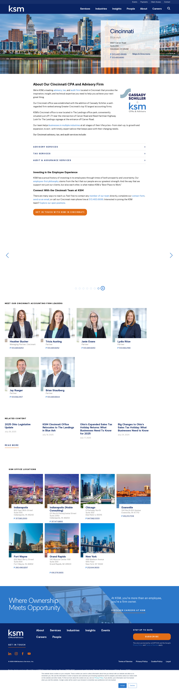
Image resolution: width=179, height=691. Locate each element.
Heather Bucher (19, 341)
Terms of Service (152, 645)
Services (85, 9)
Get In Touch (17, 645)
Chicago (90, 507)
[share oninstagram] (16, 653)
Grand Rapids (58, 556)
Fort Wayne (20, 556)
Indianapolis (21, 507)
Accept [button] (122, 685)
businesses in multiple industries (64, 125)
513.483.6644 (53, 397)
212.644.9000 (93, 567)
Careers (157, 9)
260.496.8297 (22, 567)
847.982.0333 (93, 518)
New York (91, 556)
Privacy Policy (99, 678)
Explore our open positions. (53, 203)
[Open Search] (168, 8)
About (143, 9)
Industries (101, 9)
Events (134, 2)
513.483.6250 (89, 348)
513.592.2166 (125, 348)
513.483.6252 (53, 348)
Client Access (156, 2)
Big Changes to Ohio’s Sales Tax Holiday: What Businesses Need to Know (133, 427)
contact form (138, 196)
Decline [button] (132, 685)
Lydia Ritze (124, 341)
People (131, 9)
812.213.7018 (128, 516)
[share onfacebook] (22, 653)
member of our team (99, 196)
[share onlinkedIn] (9, 653)
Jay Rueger (16, 390)
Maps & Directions (141, 54)
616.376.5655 (57, 573)
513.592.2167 (17, 397)
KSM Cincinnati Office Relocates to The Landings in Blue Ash (58, 427)
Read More (12, 445)
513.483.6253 (18, 348)
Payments (144, 2)
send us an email (41, 199)
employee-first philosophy (46, 181)
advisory (58, 90)
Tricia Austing (54, 341)
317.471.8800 (57, 521)
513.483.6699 (119, 54)
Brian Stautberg (55, 390)
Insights (116, 9)
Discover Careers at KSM (128, 611)
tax (64, 90)
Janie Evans (88, 341)
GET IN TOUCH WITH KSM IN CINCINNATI (60, 212)
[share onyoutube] (29, 653)
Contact (167, 2)
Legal (168, 661)
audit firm (75, 90)
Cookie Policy (156, 661)
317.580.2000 (21, 518)
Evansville (127, 507)
